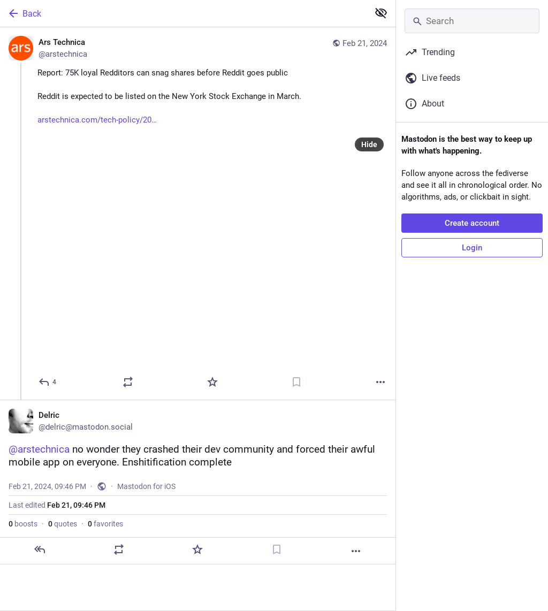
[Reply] (47, 382)
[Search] (472, 21)
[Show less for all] (381, 13)
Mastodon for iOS (146, 486)
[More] (380, 382)
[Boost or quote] (127, 382)
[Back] (183, 13)
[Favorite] (212, 382)
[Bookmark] (296, 382)
